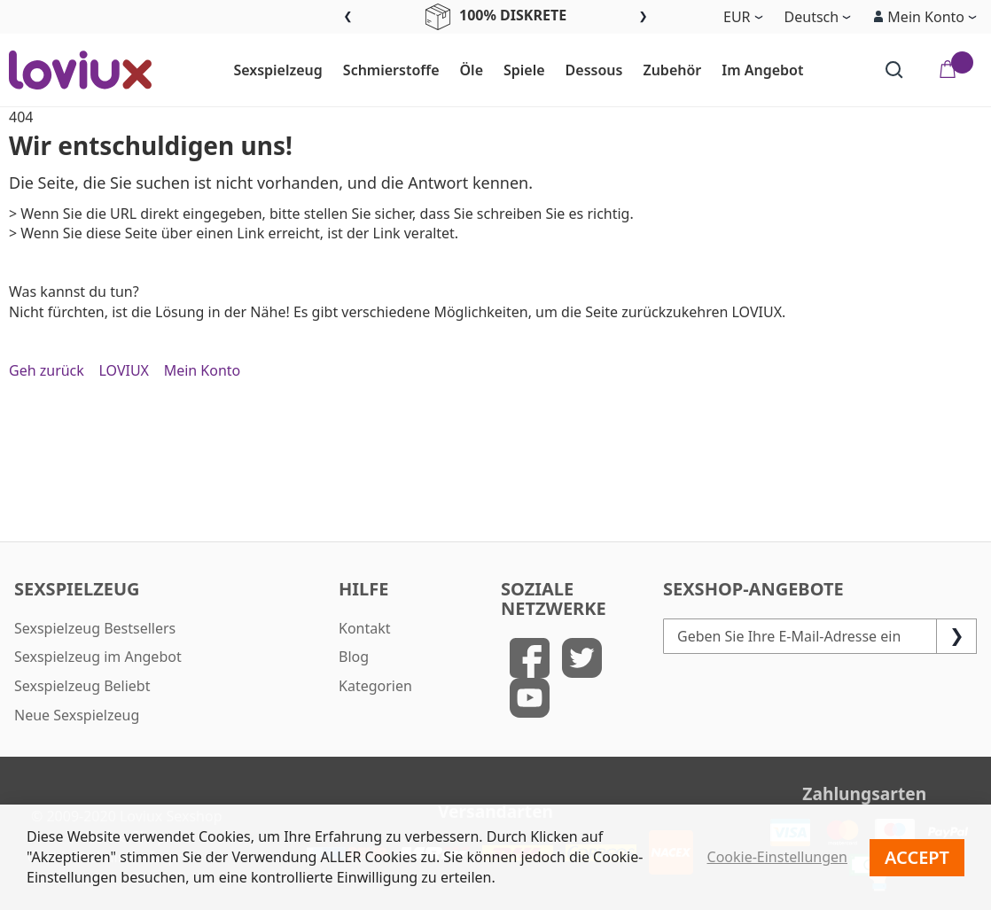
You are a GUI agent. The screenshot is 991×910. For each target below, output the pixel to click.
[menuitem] (269, 71)
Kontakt (365, 628)
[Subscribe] (956, 636)
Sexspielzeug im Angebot (98, 656)
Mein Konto (202, 370)
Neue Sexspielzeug (76, 715)
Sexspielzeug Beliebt (82, 686)
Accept (917, 857)
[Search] (894, 70)
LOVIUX (124, 370)
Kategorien (375, 686)
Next (643, 17)
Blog (354, 656)
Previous (348, 17)
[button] (924, 17)
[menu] (519, 70)
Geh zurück (46, 370)
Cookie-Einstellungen (777, 857)
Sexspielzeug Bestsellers (95, 628)
